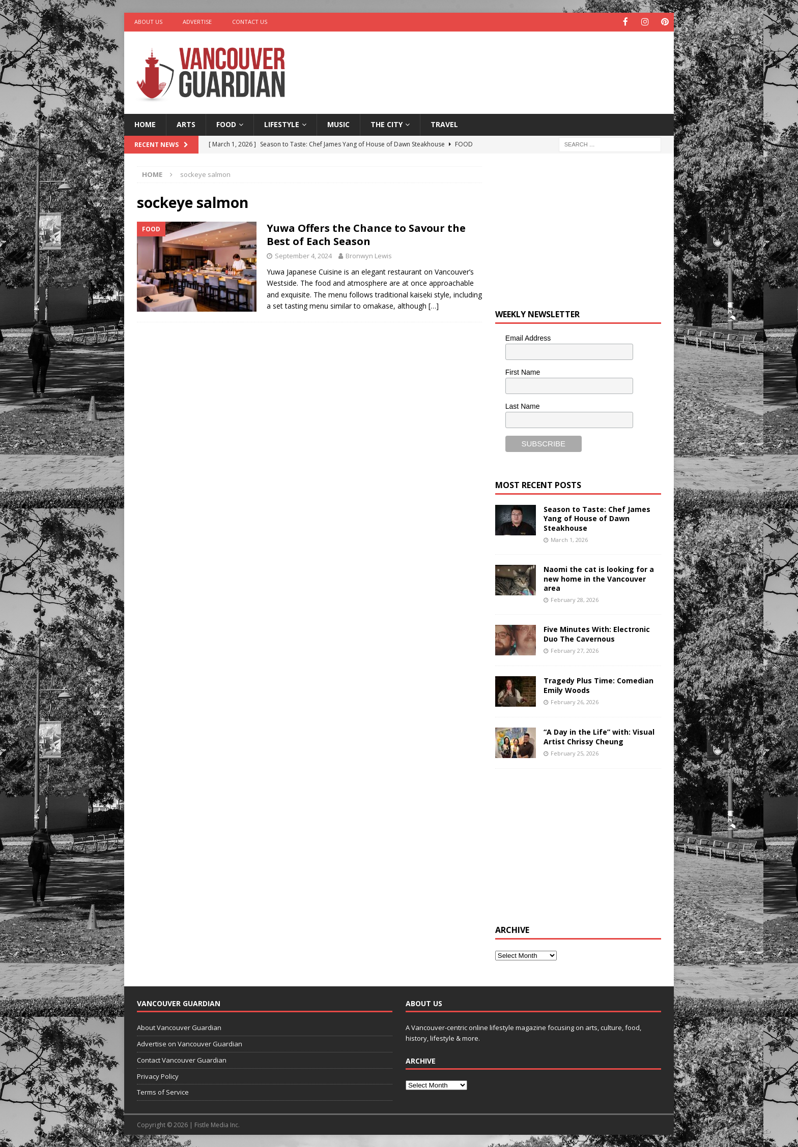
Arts (186, 124)
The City (386, 124)
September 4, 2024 (303, 254)
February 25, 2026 (574, 752)
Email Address (528, 337)
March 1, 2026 (569, 538)
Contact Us (249, 21)
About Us (148, 21)
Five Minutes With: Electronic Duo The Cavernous (597, 633)
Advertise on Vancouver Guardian (189, 1043)
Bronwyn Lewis (369, 254)
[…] (434, 305)
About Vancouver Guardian (179, 1027)
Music (338, 124)
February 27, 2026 (574, 649)
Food (226, 124)
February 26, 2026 (574, 701)
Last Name (522, 405)
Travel (444, 124)
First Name (522, 371)
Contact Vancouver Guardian (181, 1059)
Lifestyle (281, 124)
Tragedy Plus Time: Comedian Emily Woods (598, 684)
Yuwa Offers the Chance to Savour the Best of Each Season (366, 233)
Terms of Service (163, 1091)
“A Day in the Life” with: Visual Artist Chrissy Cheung (599, 736)
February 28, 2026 (574, 598)
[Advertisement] (497, 63)
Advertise (197, 21)
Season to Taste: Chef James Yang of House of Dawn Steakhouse (597, 518)
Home (145, 124)
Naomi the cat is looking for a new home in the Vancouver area (599, 578)
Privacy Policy (158, 1075)
